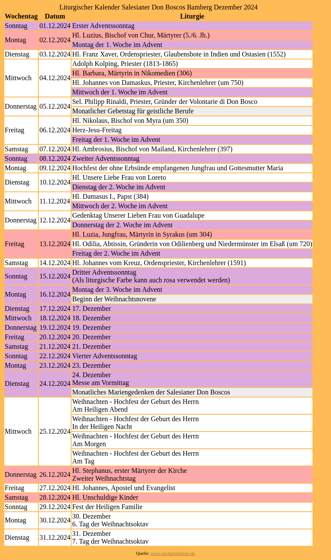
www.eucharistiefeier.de (173, 553)
